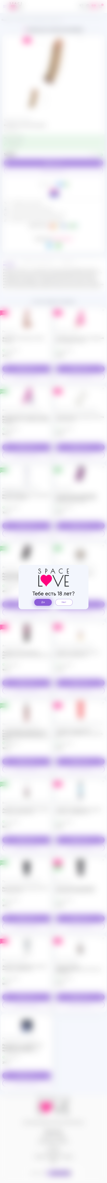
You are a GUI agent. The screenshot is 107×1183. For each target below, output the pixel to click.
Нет (64, 602)
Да (43, 602)
